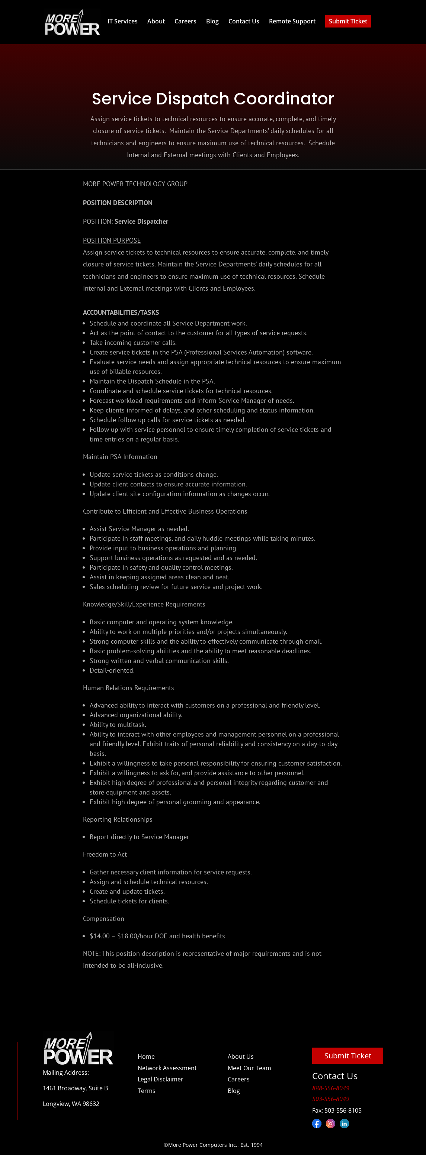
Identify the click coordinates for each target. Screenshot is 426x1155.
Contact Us (243, 21)
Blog (212, 21)
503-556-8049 (330, 1099)
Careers (185, 21)
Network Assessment (167, 1068)
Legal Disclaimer (160, 1079)
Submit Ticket (348, 21)
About (156, 21)
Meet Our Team (249, 1068)
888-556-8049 (330, 1088)
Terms (147, 1091)
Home (146, 1056)
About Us (241, 1056)
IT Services (123, 21)
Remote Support (292, 21)
